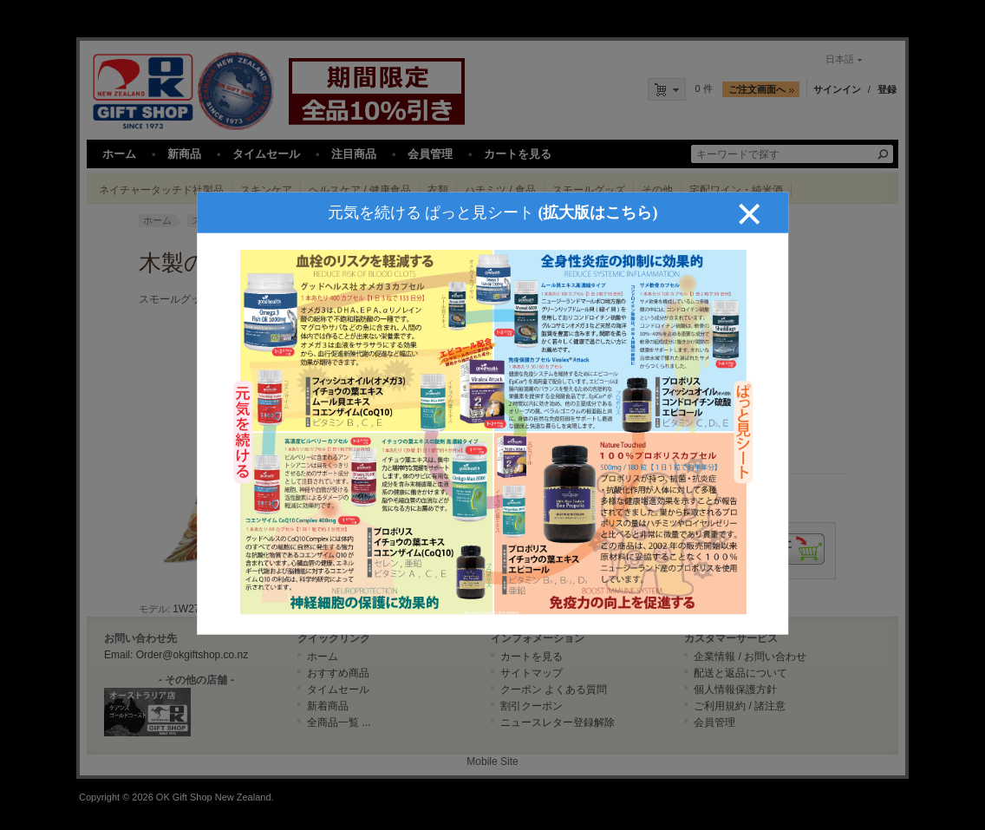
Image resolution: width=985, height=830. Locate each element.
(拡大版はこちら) (598, 205)
